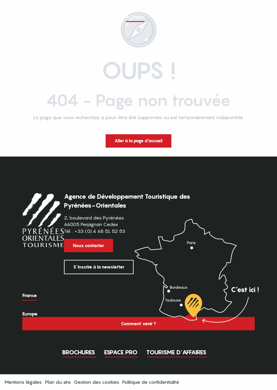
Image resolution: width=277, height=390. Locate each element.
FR (249, 20)
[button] (261, 19)
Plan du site (58, 382)
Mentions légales (23, 382)
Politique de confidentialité (150, 382)
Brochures (78, 352)
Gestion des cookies (96, 382)
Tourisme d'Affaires (176, 352)
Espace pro (120, 352)
